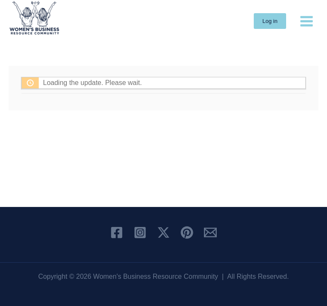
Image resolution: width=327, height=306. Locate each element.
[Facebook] (116, 232)
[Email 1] (210, 232)
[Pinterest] (187, 232)
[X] (163, 232)
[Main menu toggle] (306, 21)
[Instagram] (140, 232)
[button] (270, 21)
